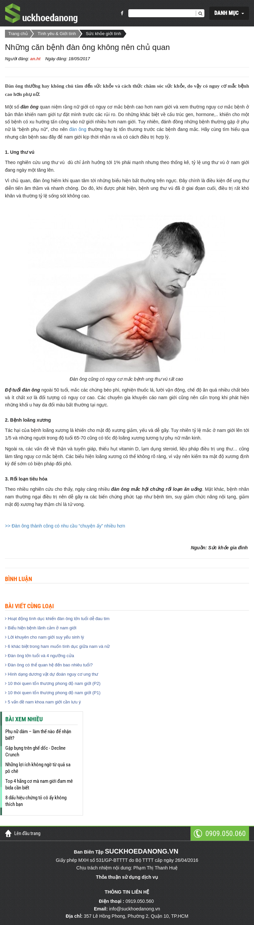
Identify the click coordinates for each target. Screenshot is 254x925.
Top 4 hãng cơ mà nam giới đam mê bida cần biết (39, 784)
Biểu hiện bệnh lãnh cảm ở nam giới (40, 627)
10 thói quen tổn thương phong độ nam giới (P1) (53, 692)
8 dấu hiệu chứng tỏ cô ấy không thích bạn (35, 801)
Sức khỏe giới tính (103, 33)
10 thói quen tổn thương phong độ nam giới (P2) (53, 683)
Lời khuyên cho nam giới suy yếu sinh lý (44, 637)
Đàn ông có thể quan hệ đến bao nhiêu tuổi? (49, 664)
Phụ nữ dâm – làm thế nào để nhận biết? (38, 735)
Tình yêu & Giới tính (57, 33)
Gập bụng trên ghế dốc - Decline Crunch (35, 751)
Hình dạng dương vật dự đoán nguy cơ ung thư (51, 674)
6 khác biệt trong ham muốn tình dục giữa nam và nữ (57, 646)
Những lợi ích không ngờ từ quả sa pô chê (37, 768)
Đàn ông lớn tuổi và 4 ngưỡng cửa (39, 655)
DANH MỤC (226, 13)
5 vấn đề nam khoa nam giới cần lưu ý (43, 701)
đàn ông (77, 129)
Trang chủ (18, 33)
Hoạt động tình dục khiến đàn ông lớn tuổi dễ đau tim (57, 618)
